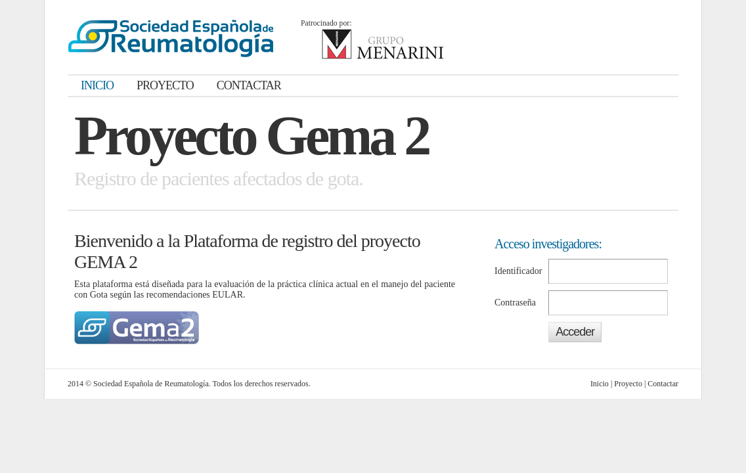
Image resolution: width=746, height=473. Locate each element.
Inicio (599, 383)
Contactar (662, 383)
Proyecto (628, 383)
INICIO (97, 85)
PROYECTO (165, 85)
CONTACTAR (249, 85)
